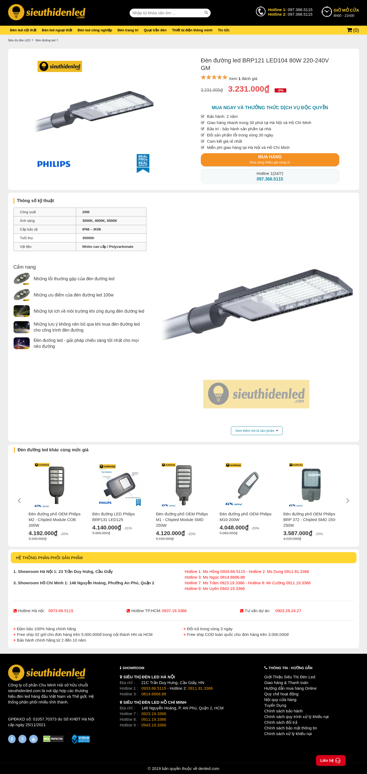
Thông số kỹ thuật (35, 200)
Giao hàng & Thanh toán (286, 682)
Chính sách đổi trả (280, 722)
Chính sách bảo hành (283, 711)
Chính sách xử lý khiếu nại (288, 733)
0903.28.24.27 (288, 610)
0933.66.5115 (154, 688)
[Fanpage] (12, 739)
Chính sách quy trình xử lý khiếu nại (296, 716)
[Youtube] (33, 739)
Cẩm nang (25, 267)
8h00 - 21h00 (346, 12)
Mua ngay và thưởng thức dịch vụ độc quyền (270, 107)
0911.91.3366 (200, 688)
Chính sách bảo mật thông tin (290, 728)
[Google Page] (22, 739)
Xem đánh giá (243, 78)
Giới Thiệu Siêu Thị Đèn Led (289, 677)
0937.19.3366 (174, 610)
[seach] (207, 12)
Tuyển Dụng (275, 705)
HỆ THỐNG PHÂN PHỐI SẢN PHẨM (49, 557)
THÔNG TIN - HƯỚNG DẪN (290, 668)
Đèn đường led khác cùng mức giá (53, 450)
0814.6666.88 (154, 694)
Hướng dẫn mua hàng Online (290, 688)
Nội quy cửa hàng (280, 699)
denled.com (208, 768)
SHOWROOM (133, 668)
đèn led (23, 696)
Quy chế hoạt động (281, 694)
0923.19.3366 (154, 713)
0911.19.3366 (154, 719)
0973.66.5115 (61, 610)
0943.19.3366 (154, 725)
